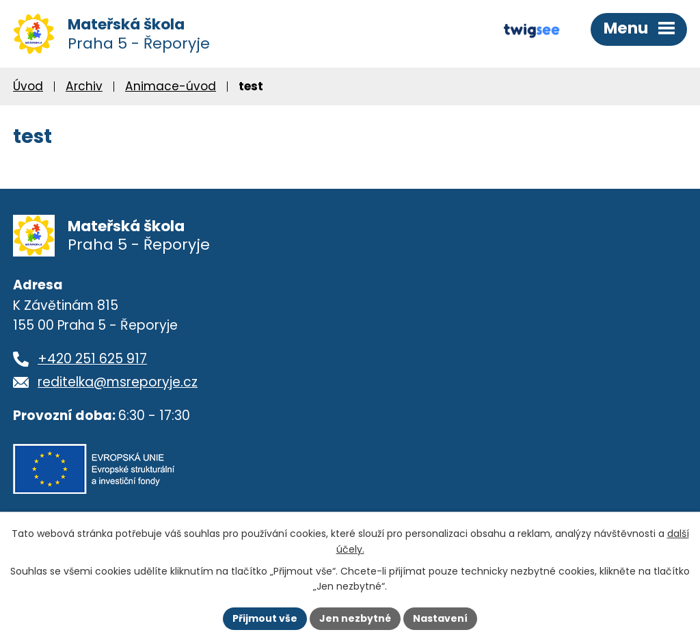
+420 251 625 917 (92, 359)
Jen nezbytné (355, 618)
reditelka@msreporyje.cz (118, 382)
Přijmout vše (264, 618)
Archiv (84, 86)
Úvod (28, 86)
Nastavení (440, 618)
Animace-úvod (170, 86)
